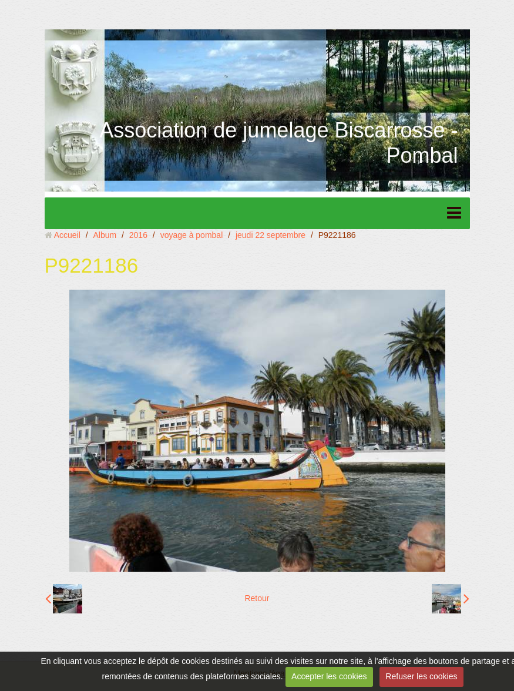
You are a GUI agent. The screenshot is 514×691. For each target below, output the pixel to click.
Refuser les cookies (421, 676)
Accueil (67, 235)
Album (104, 235)
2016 (138, 235)
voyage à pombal (191, 235)
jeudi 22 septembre (270, 235)
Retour (256, 598)
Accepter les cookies (329, 676)
